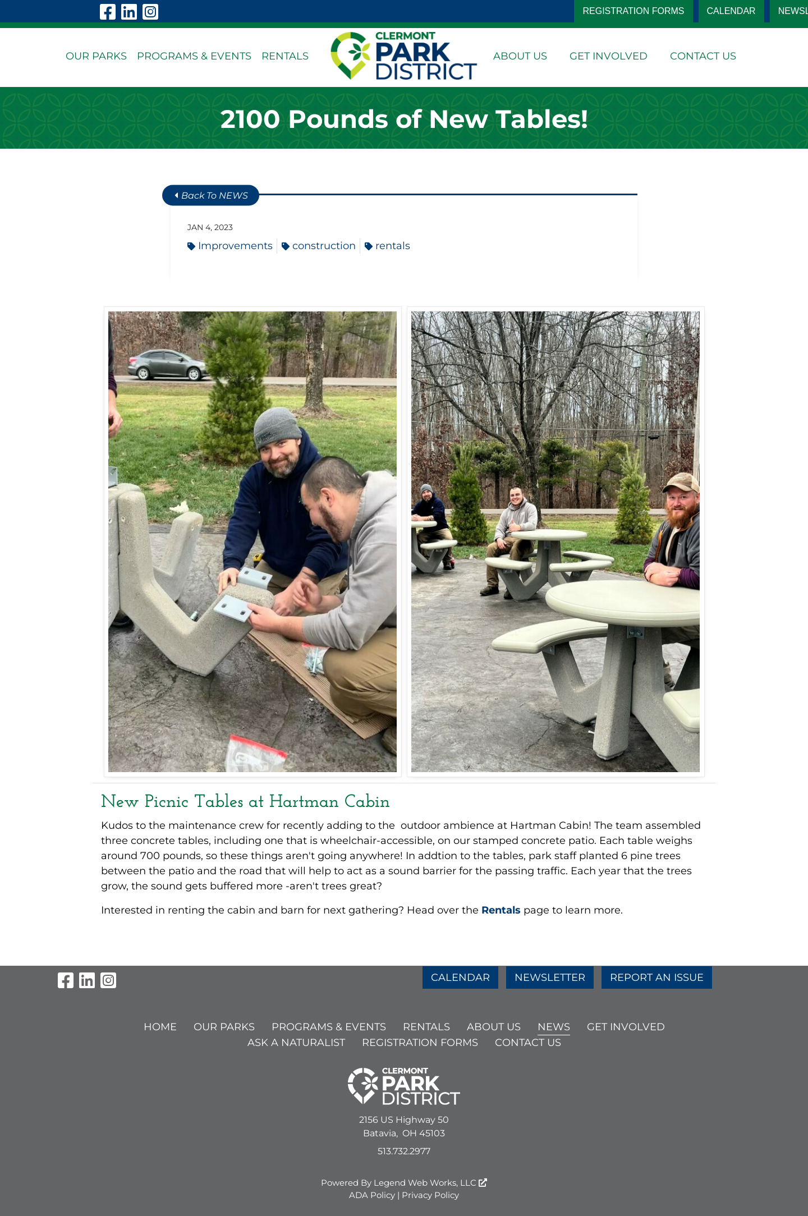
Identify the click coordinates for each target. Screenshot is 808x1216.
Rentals (502, 910)
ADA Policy (372, 1195)
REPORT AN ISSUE (657, 977)
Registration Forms (633, 11)
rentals (387, 246)
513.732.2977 (404, 1151)
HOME (160, 1027)
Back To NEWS (211, 195)
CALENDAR (731, 11)
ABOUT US (520, 56)
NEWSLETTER (550, 977)
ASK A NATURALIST (296, 1042)
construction (319, 246)
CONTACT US (703, 56)
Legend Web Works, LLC (430, 1182)
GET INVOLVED (609, 56)
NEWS (554, 1027)
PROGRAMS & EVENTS (194, 56)
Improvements (230, 246)
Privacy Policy (430, 1195)
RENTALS (285, 56)
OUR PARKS (96, 56)
